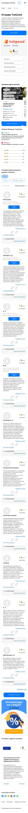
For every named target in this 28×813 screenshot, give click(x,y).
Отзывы (9, 8)
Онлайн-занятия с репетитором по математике (9, 105)
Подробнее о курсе (7, 109)
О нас (3, 802)
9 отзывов (6, 783)
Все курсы (15, 45)
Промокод (21, 783)
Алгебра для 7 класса (8, 95)
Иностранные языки (17, 180)
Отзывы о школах (20, 802)
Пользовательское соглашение (11, 808)
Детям (5, 180)
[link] (14, 33)
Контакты (10, 802)
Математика (6, 89)
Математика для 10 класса (9, 92)
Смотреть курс (14, 207)
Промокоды (7, 45)
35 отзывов (16, 53)
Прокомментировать (8, 235)
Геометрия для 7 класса (9, 98)
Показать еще (22, 689)
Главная (3, 8)
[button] (19, 3)
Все (5, 176)
